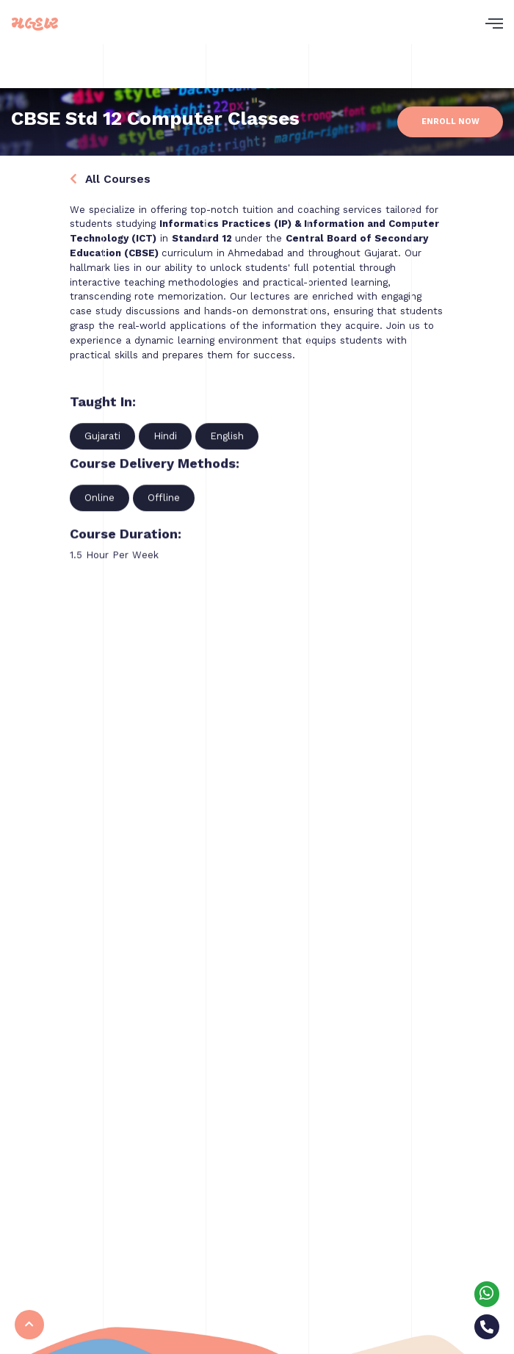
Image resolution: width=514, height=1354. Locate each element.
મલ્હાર (34, 24)
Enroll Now (450, 121)
